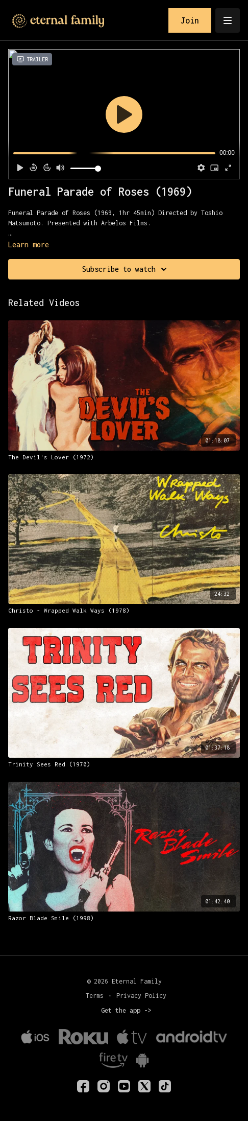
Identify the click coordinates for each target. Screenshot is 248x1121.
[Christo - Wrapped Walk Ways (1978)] (124, 610)
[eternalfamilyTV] (83, 1086)
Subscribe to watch (126, 269)
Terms (95, 995)
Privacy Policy (141, 995)
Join (190, 20)
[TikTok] (165, 1086)
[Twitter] (144, 1086)
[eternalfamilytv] (103, 1086)
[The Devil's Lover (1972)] (124, 457)
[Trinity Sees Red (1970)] (124, 764)
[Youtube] (124, 1086)
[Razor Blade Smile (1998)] (124, 918)
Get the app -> (126, 1010)
